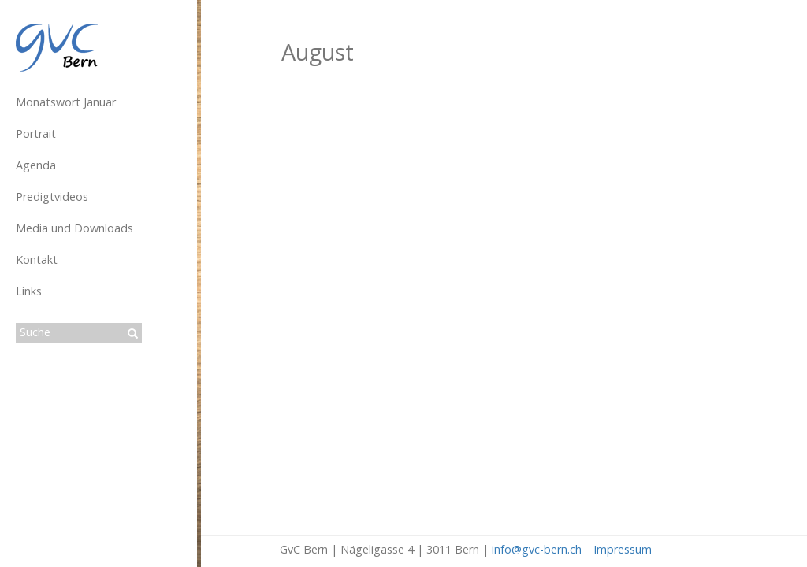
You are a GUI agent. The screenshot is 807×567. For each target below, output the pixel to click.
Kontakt (37, 259)
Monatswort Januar (66, 101)
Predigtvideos (52, 196)
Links (29, 291)
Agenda (36, 165)
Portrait (36, 133)
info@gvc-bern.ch (537, 549)
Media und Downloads (74, 227)
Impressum (622, 549)
